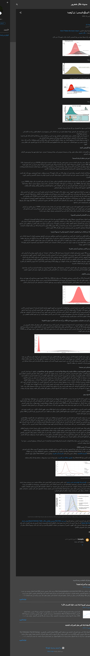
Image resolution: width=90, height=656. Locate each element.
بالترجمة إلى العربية (48, 453)
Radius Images (40, 651)
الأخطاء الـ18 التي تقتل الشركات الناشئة (68, 625)
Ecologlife (71, 539)
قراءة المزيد (12, 599)
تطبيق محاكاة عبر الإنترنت (55, 458)
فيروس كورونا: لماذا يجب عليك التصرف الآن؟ (66, 605)
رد (72, 544)
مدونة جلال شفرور (69, 4)
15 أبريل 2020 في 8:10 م (61, 539)
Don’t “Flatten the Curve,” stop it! (59, 31)
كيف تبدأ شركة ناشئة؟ (73, 584)
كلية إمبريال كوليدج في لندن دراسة (66, 482)
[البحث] (7, 4)
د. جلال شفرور (73, 33)
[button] (10, 13)
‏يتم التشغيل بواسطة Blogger (45, 648)
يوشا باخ (78, 24)
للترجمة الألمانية (72, 453)
